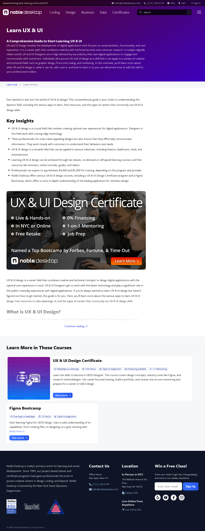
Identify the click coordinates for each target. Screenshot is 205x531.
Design (71, 12)
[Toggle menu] (199, 12)
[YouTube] (166, 498)
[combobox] (164, 12)
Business (87, 12)
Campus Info (130, 492)
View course (63, 395)
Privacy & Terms (37, 527)
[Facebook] (174, 498)
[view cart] (183, 3)
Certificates (120, 12)
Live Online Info (131, 509)
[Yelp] (158, 498)
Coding (54, 12)
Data (103, 12)
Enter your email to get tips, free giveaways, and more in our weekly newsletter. (176, 476)
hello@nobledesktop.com (102, 489)
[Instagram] (182, 498)
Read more (17, 431)
